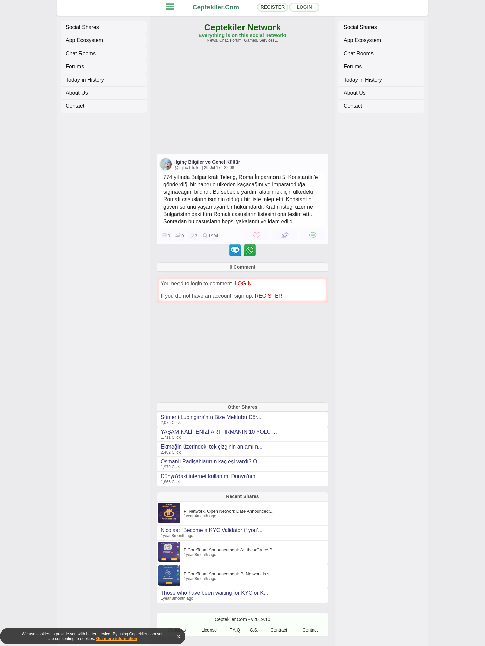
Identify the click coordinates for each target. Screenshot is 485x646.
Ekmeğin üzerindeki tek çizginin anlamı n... (211, 447)
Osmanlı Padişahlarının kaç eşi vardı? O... (211, 461)
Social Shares (82, 27)
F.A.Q (234, 630)
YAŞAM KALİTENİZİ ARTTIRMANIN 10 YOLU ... (219, 432)
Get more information (116, 638)
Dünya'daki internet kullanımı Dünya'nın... (210, 476)
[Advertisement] (242, 102)
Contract (278, 630)
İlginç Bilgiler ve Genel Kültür (207, 162)
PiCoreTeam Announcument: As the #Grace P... (230, 549)
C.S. (254, 630)
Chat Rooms (81, 53)
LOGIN (304, 7)
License (209, 630)
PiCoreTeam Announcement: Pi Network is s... (228, 573)
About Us (77, 93)
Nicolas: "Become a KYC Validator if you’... (211, 530)
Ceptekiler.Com (216, 7)
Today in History (85, 80)
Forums (75, 66)
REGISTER (273, 7)
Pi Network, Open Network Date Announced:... (228, 511)
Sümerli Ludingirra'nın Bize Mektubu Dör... (211, 417)
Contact (75, 106)
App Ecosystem (84, 40)
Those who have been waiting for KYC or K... (214, 593)
